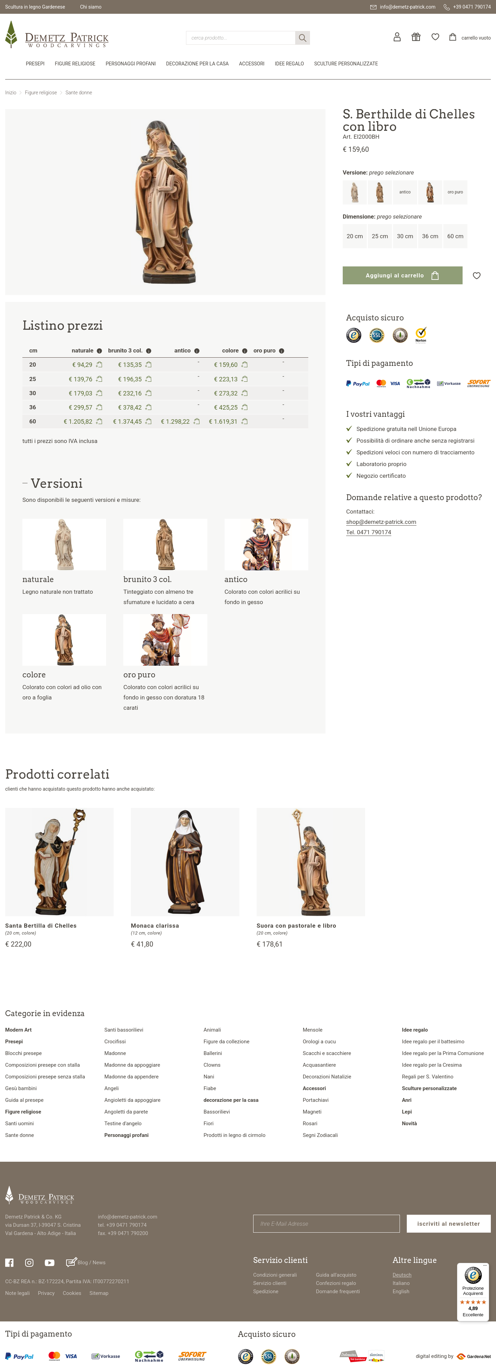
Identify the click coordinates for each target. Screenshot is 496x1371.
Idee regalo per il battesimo (433, 1041)
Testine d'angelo (123, 1123)
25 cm (380, 236)
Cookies (72, 1293)
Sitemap (99, 1293)
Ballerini (213, 1053)
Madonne (115, 1053)
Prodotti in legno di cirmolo (235, 1135)
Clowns (212, 1065)
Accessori (252, 63)
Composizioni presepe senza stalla (45, 1077)
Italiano (401, 1283)
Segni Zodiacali (320, 1135)
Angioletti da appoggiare (132, 1100)
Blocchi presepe (23, 1053)
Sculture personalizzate (346, 63)
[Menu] (485, 1267)
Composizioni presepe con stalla (42, 1065)
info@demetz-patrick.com (127, 1217)
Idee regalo (289, 63)
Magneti (312, 1112)
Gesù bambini (21, 1088)
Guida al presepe (24, 1100)
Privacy (46, 1293)
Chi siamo (90, 7)
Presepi (35, 63)
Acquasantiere (319, 1065)
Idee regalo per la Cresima (432, 1065)
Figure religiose (75, 63)
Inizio (10, 92)
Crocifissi (115, 1041)
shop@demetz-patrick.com (381, 521)
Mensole (312, 1030)
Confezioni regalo (336, 1283)
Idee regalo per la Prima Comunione (443, 1053)
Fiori (209, 1123)
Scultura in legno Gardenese (35, 7)
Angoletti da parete (126, 1112)
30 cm (405, 236)
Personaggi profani (131, 63)
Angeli (111, 1088)
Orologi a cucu (319, 1041)
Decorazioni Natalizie (327, 1077)
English (401, 1291)
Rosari (310, 1123)
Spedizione (265, 1291)
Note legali (17, 1293)
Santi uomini (19, 1123)
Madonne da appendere (131, 1077)
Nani (209, 1077)
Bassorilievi (217, 1112)
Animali (212, 1030)
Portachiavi (316, 1100)
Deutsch (402, 1275)
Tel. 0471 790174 (368, 532)
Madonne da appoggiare (132, 1065)
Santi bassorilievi (123, 1030)
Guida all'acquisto (336, 1275)
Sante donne (78, 92)
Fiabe (210, 1088)
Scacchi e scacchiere (327, 1053)
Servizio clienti (269, 1283)
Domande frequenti (338, 1291)
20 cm (355, 236)
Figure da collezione (226, 1041)
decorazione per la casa (197, 63)
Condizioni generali (275, 1275)
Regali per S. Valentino (427, 1077)
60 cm (455, 236)
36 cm (430, 236)
